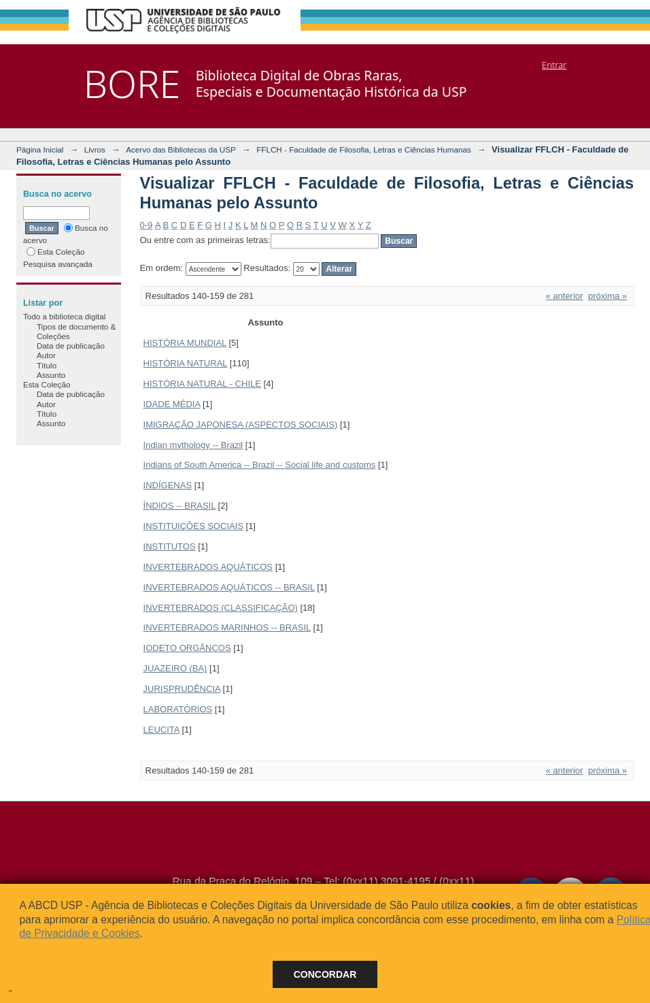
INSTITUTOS (169, 546)
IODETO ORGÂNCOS (187, 648)
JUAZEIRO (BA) (175, 668)
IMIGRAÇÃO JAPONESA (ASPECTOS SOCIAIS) (240, 424)
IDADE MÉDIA (172, 404)
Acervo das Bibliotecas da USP (181, 149)
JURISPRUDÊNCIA (181, 689)
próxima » (607, 296)
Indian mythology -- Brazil (193, 445)
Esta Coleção (56, 251)
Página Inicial (40, 149)
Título (46, 365)
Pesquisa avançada (57, 263)
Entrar (554, 65)
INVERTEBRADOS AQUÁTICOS (208, 567)
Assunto (51, 374)
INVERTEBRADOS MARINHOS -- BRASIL (227, 627)
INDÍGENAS (167, 485)
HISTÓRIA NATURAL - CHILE (202, 384)
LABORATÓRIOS (178, 709)
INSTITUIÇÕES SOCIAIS (193, 526)
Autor (46, 355)
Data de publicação (71, 345)
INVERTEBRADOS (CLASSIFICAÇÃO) (220, 608)
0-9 (146, 225)
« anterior (564, 296)
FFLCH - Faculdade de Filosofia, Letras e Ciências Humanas (363, 149)
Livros (94, 149)
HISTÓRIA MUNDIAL (184, 343)
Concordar (325, 974)
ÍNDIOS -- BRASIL (179, 505)
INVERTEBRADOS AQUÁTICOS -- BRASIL (229, 587)
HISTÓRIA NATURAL (185, 363)
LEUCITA (161, 730)
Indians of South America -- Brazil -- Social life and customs (259, 465)
